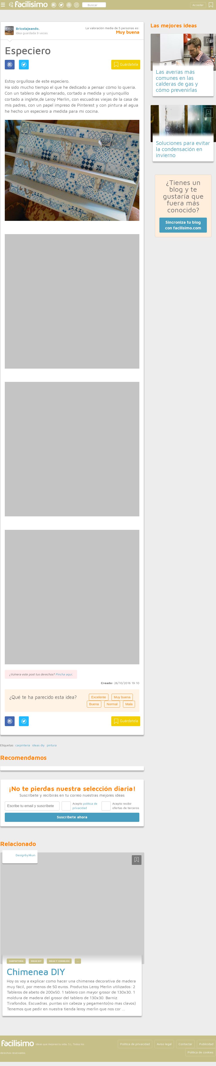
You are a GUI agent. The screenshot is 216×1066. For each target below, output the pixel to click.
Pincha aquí (64, 674)
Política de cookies (200, 1052)
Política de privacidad (135, 1044)
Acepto (85, 806)
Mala (129, 704)
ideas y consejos (59, 961)
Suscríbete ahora (72, 817)
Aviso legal (164, 1044)
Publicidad (206, 1044)
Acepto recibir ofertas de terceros (125, 806)
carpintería (22, 745)
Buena (94, 704)
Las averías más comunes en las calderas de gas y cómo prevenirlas (177, 81)
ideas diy (38, 745)
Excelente (98, 697)
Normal (112, 704)
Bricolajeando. (27, 28)
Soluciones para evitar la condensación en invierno (183, 149)
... (78, 961)
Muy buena (122, 697)
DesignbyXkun (25, 855)
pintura (52, 745)
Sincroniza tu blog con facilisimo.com (183, 225)
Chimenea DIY (36, 971)
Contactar (185, 1044)
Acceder (198, 5)
